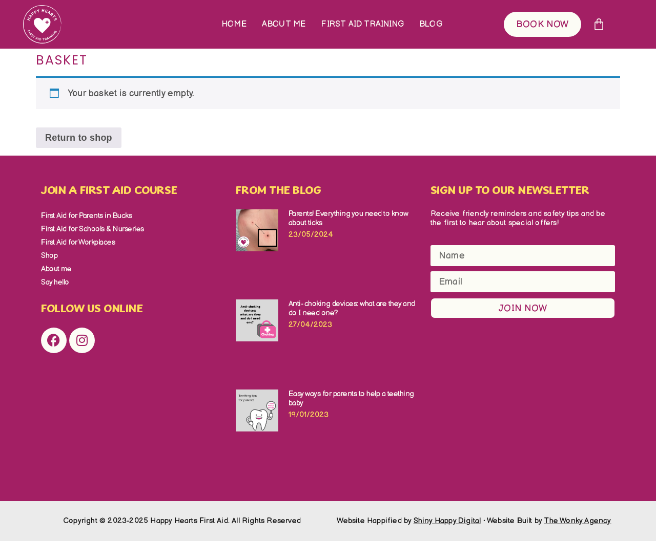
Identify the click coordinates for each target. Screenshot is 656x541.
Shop (49, 256)
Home (234, 24)
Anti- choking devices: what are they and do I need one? (352, 308)
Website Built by (549, 521)
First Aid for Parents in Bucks (86, 216)
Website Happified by (409, 521)
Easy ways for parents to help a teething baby (351, 398)
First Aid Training (362, 24)
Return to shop (78, 138)
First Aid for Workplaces (78, 242)
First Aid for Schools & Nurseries (92, 229)
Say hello (55, 282)
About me (284, 24)
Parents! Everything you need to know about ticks (348, 218)
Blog (430, 24)
